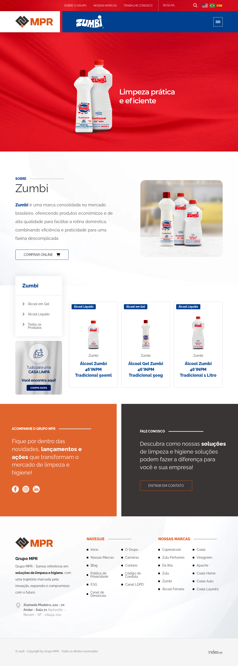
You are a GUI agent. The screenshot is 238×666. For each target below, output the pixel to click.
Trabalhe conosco (138, 5)
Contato (131, 565)
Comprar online (42, 255)
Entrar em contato (166, 486)
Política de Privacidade (99, 575)
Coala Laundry (208, 589)
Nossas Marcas (105, 5)
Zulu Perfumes (173, 557)
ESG (94, 584)
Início (94, 549)
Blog (94, 565)
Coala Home (206, 573)
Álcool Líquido (36, 314)
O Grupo (131, 549)
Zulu (165, 573)
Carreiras (132, 557)
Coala (201, 549)
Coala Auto (205, 581)
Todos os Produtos (32, 326)
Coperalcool (171, 549)
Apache (202, 565)
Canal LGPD (134, 584)
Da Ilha (167, 565)
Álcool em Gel (35, 304)
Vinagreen (204, 557)
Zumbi (167, 581)
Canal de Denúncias (98, 594)
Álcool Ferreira (173, 589)
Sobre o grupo (75, 5)
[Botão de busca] (195, 5)
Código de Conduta (133, 575)
